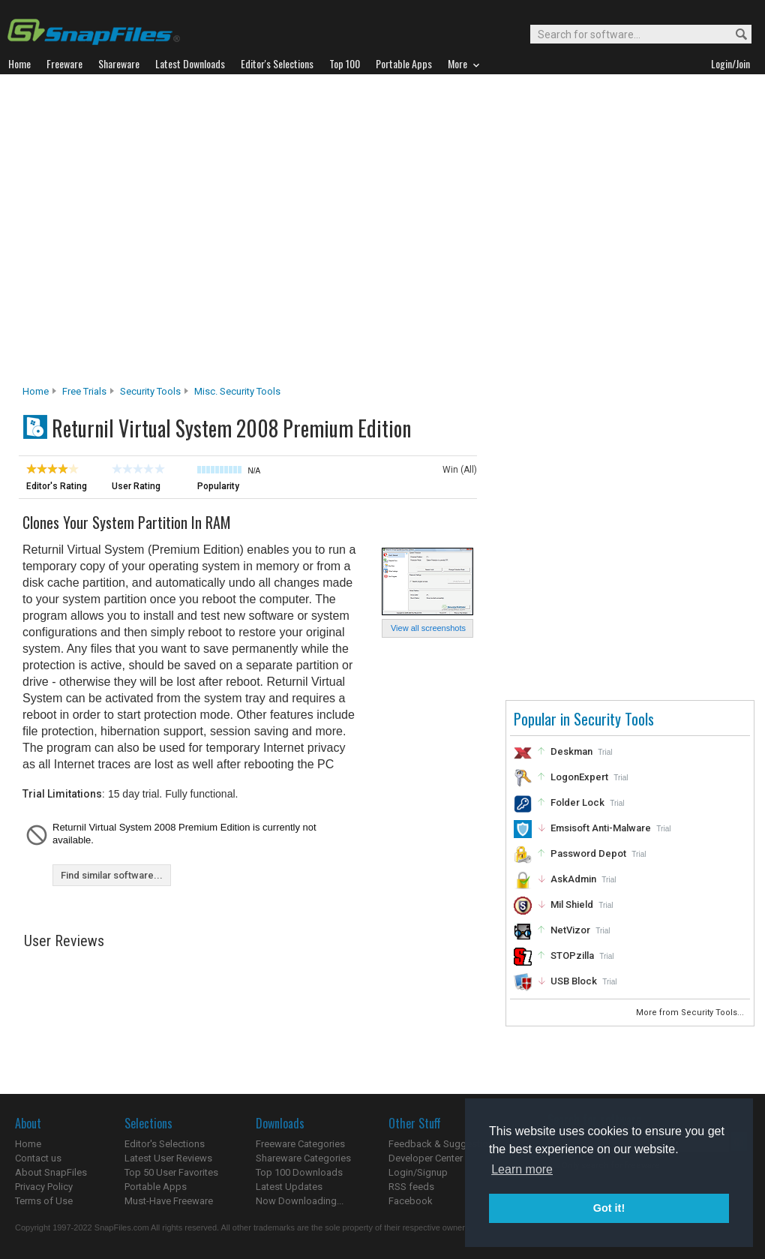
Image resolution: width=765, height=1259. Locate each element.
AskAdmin (573, 879)
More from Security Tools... (691, 1012)
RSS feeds (411, 1186)
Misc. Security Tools (237, 391)
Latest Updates (289, 1186)
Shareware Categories (303, 1158)
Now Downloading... (300, 1200)
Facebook (410, 1200)
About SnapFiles (51, 1172)
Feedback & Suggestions (443, 1143)
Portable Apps (155, 1186)
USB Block (573, 981)
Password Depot (588, 853)
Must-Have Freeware (168, 1200)
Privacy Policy (44, 1186)
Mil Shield (571, 904)
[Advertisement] (148, 233)
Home (35, 391)
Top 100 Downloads (299, 1172)
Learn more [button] (522, 1169)
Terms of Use (44, 1200)
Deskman (571, 751)
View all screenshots (428, 628)
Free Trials (84, 391)
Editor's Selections (164, 1143)
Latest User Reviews (168, 1158)
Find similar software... (112, 875)
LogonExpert (579, 777)
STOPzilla (572, 955)
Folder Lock (577, 802)
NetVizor (570, 930)
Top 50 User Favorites (171, 1172)
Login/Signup (418, 1172)
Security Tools (150, 391)
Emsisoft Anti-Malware (600, 828)
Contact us (38, 1158)
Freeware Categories (300, 1143)
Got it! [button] (609, 1208)
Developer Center (425, 1158)
